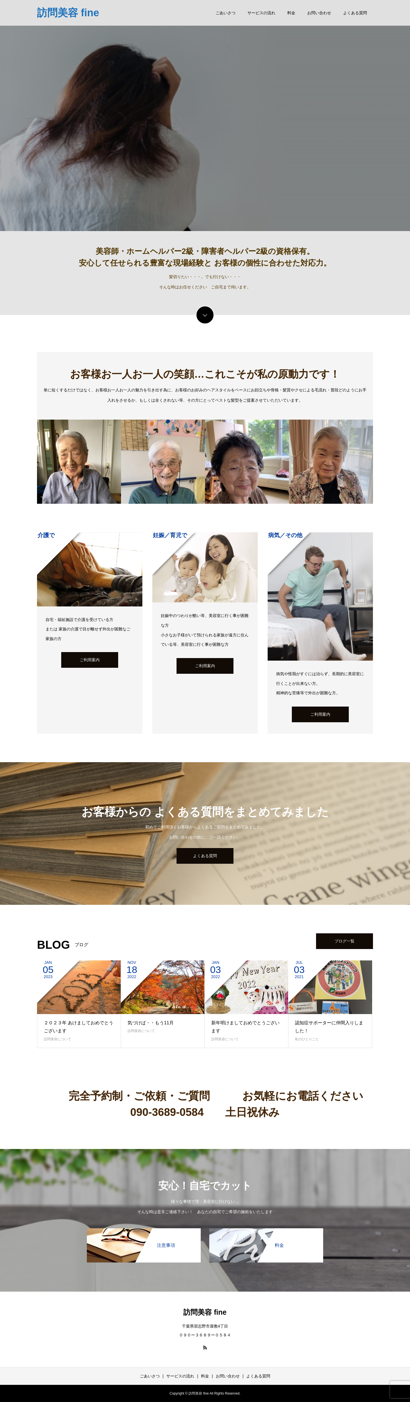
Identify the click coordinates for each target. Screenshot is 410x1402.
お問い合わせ (319, 13)
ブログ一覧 (344, 941)
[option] (205, 115)
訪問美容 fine (68, 13)
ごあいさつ (225, 13)
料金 (291, 13)
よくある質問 (355, 13)
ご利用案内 (90, 659)
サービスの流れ (261, 13)
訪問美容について (57, 1039)
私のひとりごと (307, 1039)
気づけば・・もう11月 (151, 1022)
